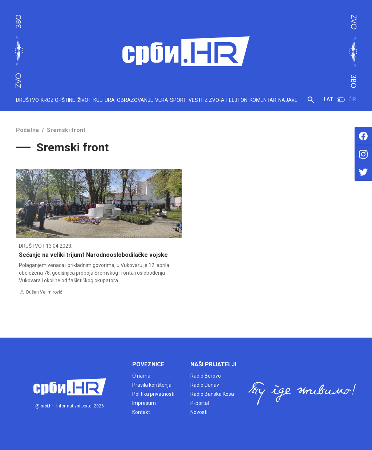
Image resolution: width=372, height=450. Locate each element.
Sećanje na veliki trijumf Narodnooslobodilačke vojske (93, 254)
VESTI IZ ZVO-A (207, 100)
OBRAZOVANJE (135, 100)
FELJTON (236, 100)
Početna (27, 130)
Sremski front (66, 130)
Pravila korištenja (151, 385)
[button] (310, 102)
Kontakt (141, 412)
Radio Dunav (204, 385)
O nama (141, 376)
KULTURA (104, 100)
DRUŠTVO (27, 100)
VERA (161, 100)
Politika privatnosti (153, 394)
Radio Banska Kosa (212, 394)
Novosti (198, 412)
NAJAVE (288, 100)
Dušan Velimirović (44, 292)
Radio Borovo (205, 376)
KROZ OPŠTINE (58, 100)
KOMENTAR (263, 100)
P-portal (199, 403)
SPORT (178, 100)
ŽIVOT (84, 100)
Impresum (144, 403)
